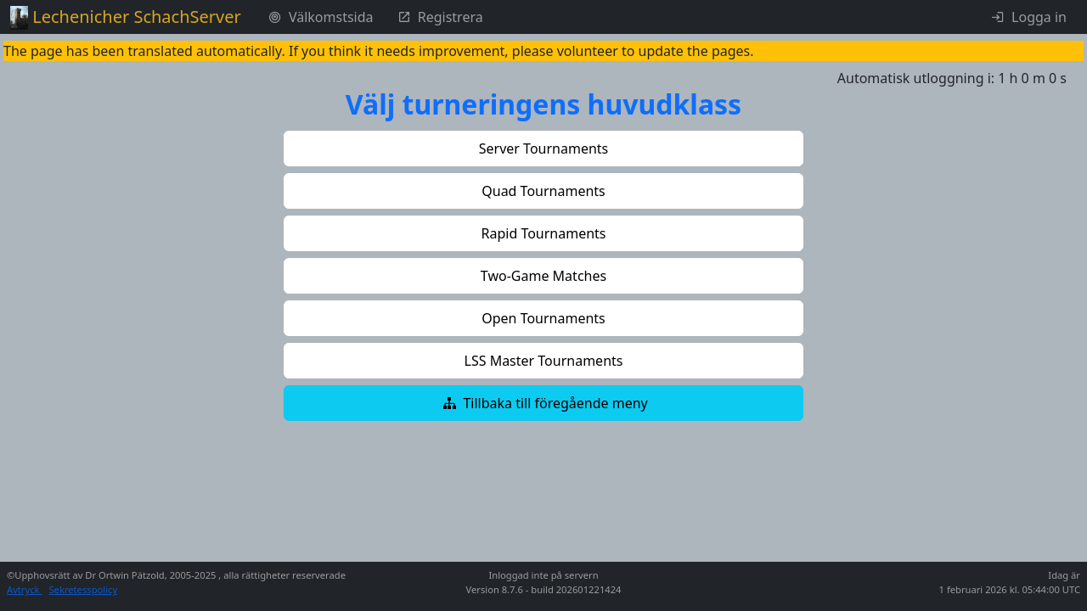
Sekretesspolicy (82, 589)
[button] (543, 148)
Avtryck (24, 589)
